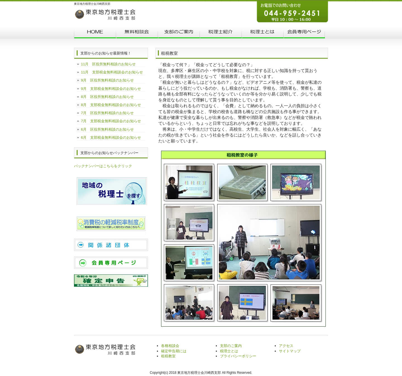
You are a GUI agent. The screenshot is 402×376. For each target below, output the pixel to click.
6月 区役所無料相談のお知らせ (107, 129)
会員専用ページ (304, 33)
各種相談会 (170, 346)
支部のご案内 (179, 33)
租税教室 (168, 356)
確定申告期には (173, 351)
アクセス (286, 346)
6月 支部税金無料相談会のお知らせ (111, 137)
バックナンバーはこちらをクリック (103, 166)
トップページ (95, 33)
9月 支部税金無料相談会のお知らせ (111, 89)
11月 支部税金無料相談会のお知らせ (112, 72)
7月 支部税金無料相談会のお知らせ (111, 121)
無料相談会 (137, 33)
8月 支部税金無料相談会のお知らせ (111, 105)
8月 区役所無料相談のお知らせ (107, 97)
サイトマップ (290, 351)
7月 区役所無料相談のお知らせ (107, 113)
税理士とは (262, 33)
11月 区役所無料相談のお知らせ (108, 64)
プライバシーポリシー (238, 356)
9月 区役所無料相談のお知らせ (107, 80)
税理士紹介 (220, 33)
